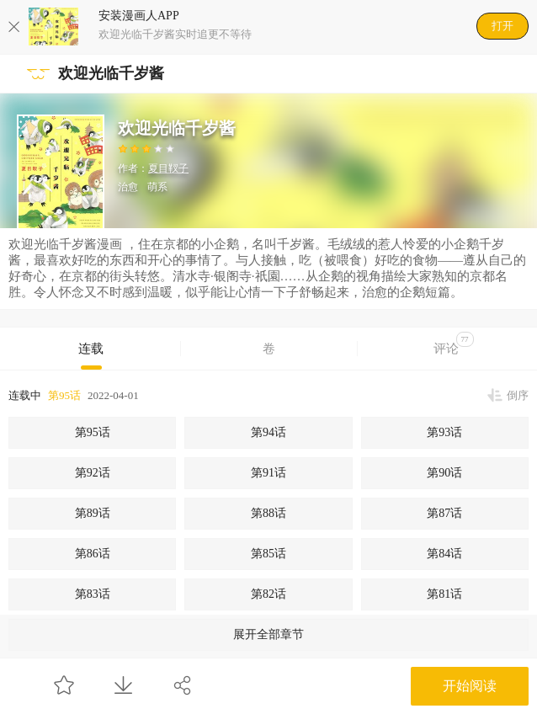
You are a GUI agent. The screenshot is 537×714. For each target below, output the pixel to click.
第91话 (268, 472)
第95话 (64, 395)
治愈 (128, 187)
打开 (502, 25)
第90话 (444, 472)
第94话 (268, 432)
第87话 (444, 513)
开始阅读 (470, 686)
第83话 (92, 594)
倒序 (518, 395)
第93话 (444, 432)
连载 (91, 348)
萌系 (157, 187)
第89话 (92, 513)
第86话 (92, 553)
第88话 (268, 513)
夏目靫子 (168, 168)
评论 (453, 343)
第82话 (268, 594)
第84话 (444, 553)
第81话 (444, 594)
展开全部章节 (268, 634)
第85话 (268, 553)
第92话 (92, 472)
